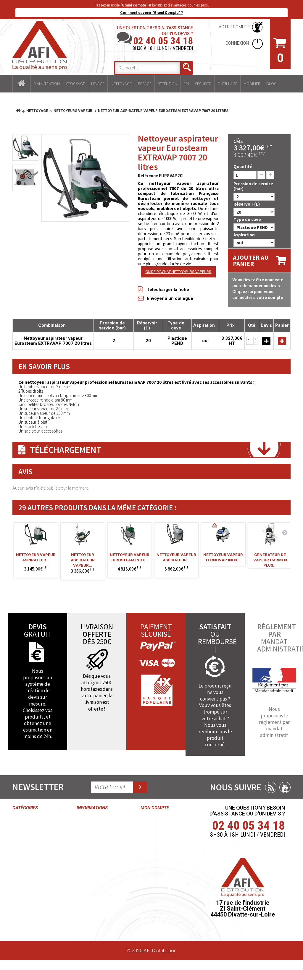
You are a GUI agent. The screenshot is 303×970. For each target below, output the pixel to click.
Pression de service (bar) (253, 186)
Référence (148, 175)
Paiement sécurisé (87, 911)
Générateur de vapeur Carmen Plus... (270, 558)
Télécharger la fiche (168, 289)
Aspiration (244, 234)
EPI (186, 83)
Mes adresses (156, 864)
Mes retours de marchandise (157, 839)
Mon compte (155, 807)
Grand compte (92, 869)
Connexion (237, 43)
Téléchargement (65, 449)
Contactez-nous (94, 819)
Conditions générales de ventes (90, 836)
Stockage (75, 83)
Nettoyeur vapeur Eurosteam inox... (129, 557)
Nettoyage (121, 83)
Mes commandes (154, 822)
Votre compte (234, 27)
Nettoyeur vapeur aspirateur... (36, 557)
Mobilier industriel (31, 917)
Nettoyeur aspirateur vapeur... (83, 558)
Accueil (21, 83)
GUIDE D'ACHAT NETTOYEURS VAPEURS (178, 271)
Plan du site (89, 925)
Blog (271, 83)
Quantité (242, 166)
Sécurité (203, 83)
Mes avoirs (153, 853)
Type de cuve (247, 219)
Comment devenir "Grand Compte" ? (151, 13)
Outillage (227, 83)
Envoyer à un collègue (170, 298)
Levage (97, 83)
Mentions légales (95, 880)
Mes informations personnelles (154, 880)
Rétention (167, 83)
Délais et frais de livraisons (95, 894)
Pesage (145, 83)
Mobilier (252, 83)
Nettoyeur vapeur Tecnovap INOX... (223, 557)
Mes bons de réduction (155, 900)
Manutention (47, 83)
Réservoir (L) (247, 204)
